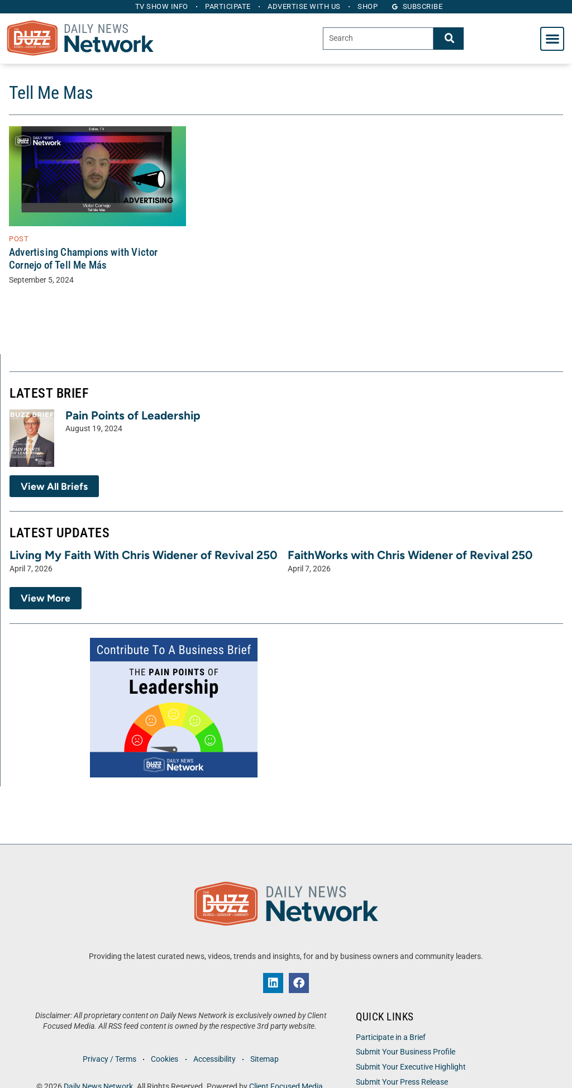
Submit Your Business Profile (405, 1052)
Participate (228, 6)
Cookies (164, 1059)
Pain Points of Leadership (133, 415)
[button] (552, 39)
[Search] (448, 38)
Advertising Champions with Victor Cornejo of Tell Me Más (83, 258)
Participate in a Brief (391, 1037)
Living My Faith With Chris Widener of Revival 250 (143, 555)
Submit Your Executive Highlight (411, 1067)
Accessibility (214, 1059)
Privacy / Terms (109, 1059)
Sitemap (265, 1059)
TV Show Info (160, 6)
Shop (369, 6)
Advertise (304, 6)
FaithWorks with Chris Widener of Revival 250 (410, 555)
